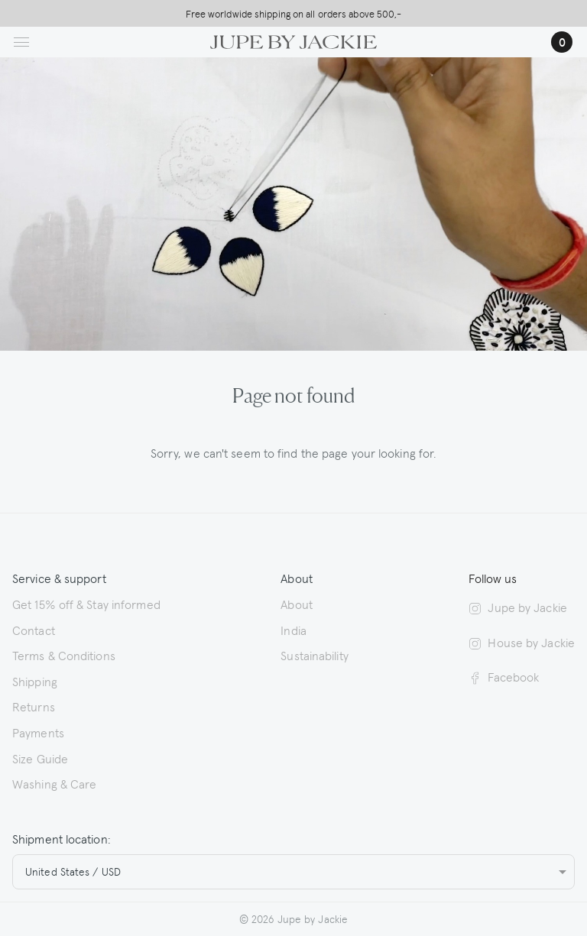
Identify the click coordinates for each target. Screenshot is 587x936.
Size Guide (40, 758)
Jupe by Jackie (517, 606)
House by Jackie (522, 641)
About (297, 603)
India (293, 629)
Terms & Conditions (63, 654)
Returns (33, 706)
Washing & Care (54, 783)
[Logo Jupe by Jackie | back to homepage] (293, 39)
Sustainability (314, 654)
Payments (38, 732)
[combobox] (293, 871)
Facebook (504, 676)
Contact (33, 629)
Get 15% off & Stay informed (86, 603)
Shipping (34, 680)
